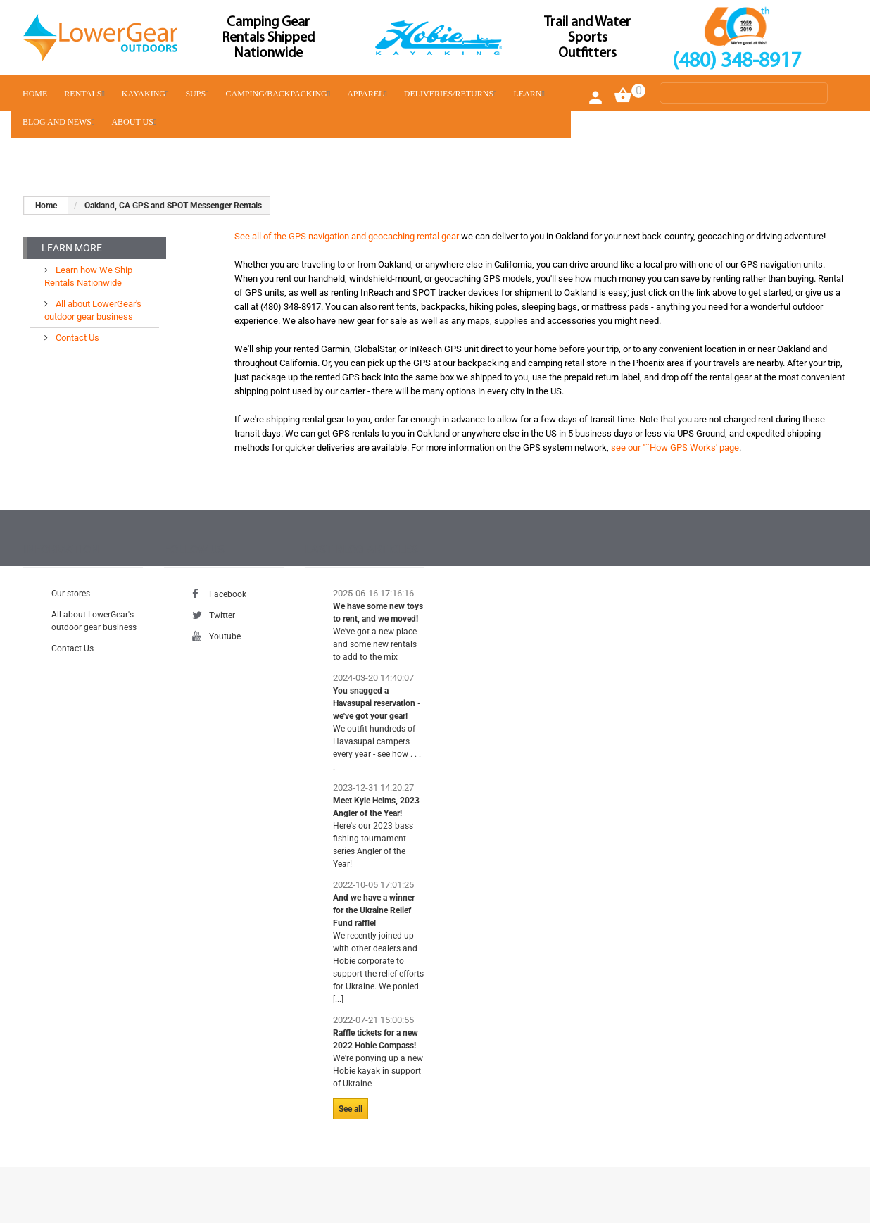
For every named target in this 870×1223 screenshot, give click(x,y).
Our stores (70, 593)
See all (350, 1109)
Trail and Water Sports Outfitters (587, 38)
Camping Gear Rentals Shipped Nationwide (268, 38)
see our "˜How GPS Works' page (675, 447)
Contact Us (76, 337)
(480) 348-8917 (736, 62)
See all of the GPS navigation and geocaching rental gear (346, 236)
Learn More (72, 247)
